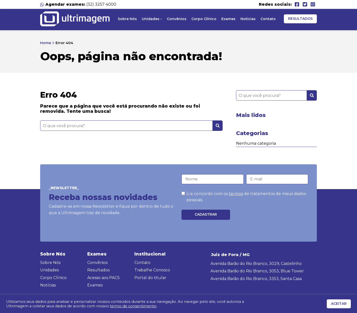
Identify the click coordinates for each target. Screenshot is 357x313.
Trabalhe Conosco (152, 270)
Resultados (300, 18)
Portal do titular (150, 277)
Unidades (150, 19)
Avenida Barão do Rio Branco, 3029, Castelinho (256, 263)
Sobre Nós (127, 19)
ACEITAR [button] (339, 303)
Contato (268, 19)
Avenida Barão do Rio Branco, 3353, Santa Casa (256, 278)
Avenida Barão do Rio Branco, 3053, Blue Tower (257, 271)
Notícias (248, 19)
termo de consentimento (133, 306)
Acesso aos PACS (103, 277)
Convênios (176, 19)
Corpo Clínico (203, 19)
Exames (228, 19)
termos (236, 193)
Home (45, 43)
